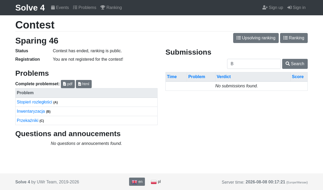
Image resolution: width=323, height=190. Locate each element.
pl (156, 181)
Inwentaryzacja (31, 111)
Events (60, 7)
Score (298, 76)
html (83, 84)
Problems (84, 7)
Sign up (272, 7)
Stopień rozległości (35, 102)
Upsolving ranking (256, 38)
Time (172, 76)
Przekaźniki (28, 120)
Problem (196, 76)
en (137, 181)
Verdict (224, 76)
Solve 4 (30, 7)
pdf (67, 84)
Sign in (296, 7)
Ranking (111, 7)
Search (295, 63)
